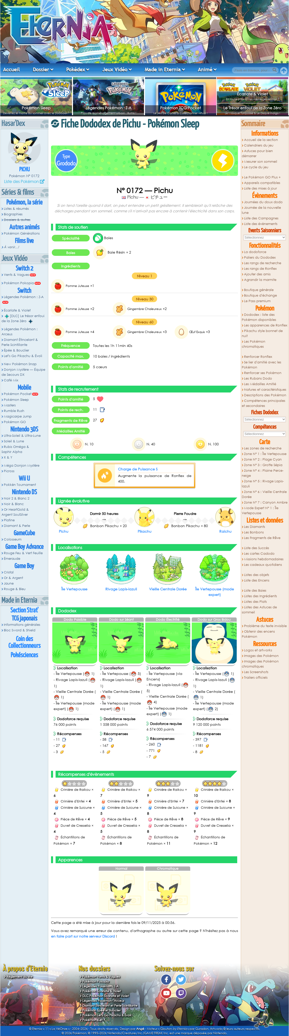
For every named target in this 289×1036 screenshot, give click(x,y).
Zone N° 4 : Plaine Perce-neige (262, 473)
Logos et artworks (258, 650)
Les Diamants (254, 527)
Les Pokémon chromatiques (253, 344)
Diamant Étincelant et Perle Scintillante (109, 1005)
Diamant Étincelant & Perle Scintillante (20, 342)
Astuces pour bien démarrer (257, 153)
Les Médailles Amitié (260, 384)
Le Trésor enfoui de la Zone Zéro (252, 107)
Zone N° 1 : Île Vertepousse (265, 454)
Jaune (9, 583)
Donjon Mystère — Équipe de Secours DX (23, 372)
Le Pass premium (257, 301)
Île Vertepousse (74, 589)
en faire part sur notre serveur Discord (83, 936)
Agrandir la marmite (260, 280)
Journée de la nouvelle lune (261, 210)
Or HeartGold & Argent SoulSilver (15, 512)
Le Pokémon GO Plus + (262, 177)
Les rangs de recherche (262, 263)
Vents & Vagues (16, 275)
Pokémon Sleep (36, 107)
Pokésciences (24, 655)
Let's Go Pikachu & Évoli (23, 356)
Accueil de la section (261, 140)
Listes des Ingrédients (260, 596)
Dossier (41, 69)
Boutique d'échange (260, 295)
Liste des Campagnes (261, 218)
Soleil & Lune (14, 441)
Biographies (13, 214)
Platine (9, 520)
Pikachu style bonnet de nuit (262, 333)
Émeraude (12, 558)
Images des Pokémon (261, 656)
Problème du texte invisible (265, 626)
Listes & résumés (16, 208)
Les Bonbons (254, 532)
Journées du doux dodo (263, 202)
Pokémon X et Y (93, 1020)
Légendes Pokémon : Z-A (108, 107)
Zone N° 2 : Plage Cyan (263, 459)
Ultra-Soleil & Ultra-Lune (22, 435)
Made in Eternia (163, 69)
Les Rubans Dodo (258, 378)
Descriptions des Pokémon (265, 395)
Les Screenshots (256, 672)
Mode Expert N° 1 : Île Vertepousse (260, 510)
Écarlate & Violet (252, 93)
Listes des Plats (255, 601)
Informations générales (22, 625)
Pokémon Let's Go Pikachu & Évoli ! (107, 1015)
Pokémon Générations (22, 233)
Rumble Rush (14, 411)
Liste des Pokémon (21, 181)
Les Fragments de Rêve (262, 538)
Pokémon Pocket (17, 394)
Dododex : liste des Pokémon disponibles (259, 317)
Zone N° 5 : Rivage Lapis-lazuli (263, 483)
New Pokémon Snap (20, 364)
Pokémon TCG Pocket (180, 107)
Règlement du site (20, 977)
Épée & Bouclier (16, 350)
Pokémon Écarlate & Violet (101, 991)
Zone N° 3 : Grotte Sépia (263, 465)
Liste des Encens (256, 580)
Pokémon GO (15, 422)
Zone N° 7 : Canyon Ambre (265, 502)
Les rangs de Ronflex (260, 268)
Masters (10, 405)
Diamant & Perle (17, 526)
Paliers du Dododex (260, 257)
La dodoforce (255, 252)
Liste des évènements (260, 224)
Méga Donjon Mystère (21, 465)
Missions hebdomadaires (263, 559)
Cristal (9, 572)
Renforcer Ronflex (258, 357)
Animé (205, 69)
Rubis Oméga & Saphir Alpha (15, 449)
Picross (9, 471)
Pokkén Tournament (20, 485)
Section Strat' (24, 610)
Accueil (11, 69)
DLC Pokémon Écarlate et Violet (105, 996)
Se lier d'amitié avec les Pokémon (261, 364)
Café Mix (11, 380)
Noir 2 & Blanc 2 (16, 498)
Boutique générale (259, 290)
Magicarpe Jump (18, 416)
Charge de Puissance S (138, 469)
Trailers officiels (256, 677)
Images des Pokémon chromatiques (260, 664)
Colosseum (12, 539)
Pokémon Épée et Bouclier (101, 1010)
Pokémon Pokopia (19, 283)
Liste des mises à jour (260, 188)
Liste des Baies (255, 590)
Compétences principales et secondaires (263, 403)
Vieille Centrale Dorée (168, 589)
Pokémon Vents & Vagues (101, 977)
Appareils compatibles (262, 183)
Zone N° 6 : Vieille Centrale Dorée (264, 494)
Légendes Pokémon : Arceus (20, 331)
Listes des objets (256, 575)
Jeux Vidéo (114, 69)
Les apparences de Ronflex (265, 325)
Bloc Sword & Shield (19, 630)
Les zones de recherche (262, 448)
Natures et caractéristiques (265, 389)
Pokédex (75, 69)
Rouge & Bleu (15, 589)
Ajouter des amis (257, 274)
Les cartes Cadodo (259, 553)
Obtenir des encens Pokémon (258, 634)
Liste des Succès (256, 548)
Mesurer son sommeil (260, 161)
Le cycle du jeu (256, 167)
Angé (140, 1029)
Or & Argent (13, 578)
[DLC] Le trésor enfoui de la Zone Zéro (23, 318)
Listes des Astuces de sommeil (259, 609)
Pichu (24, 170)
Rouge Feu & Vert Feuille (23, 553)
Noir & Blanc (14, 504)
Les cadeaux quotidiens (263, 565)
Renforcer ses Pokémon (262, 373)
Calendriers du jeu (258, 145)
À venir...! (11, 247)
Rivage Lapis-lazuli (121, 589)
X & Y (8, 457)
